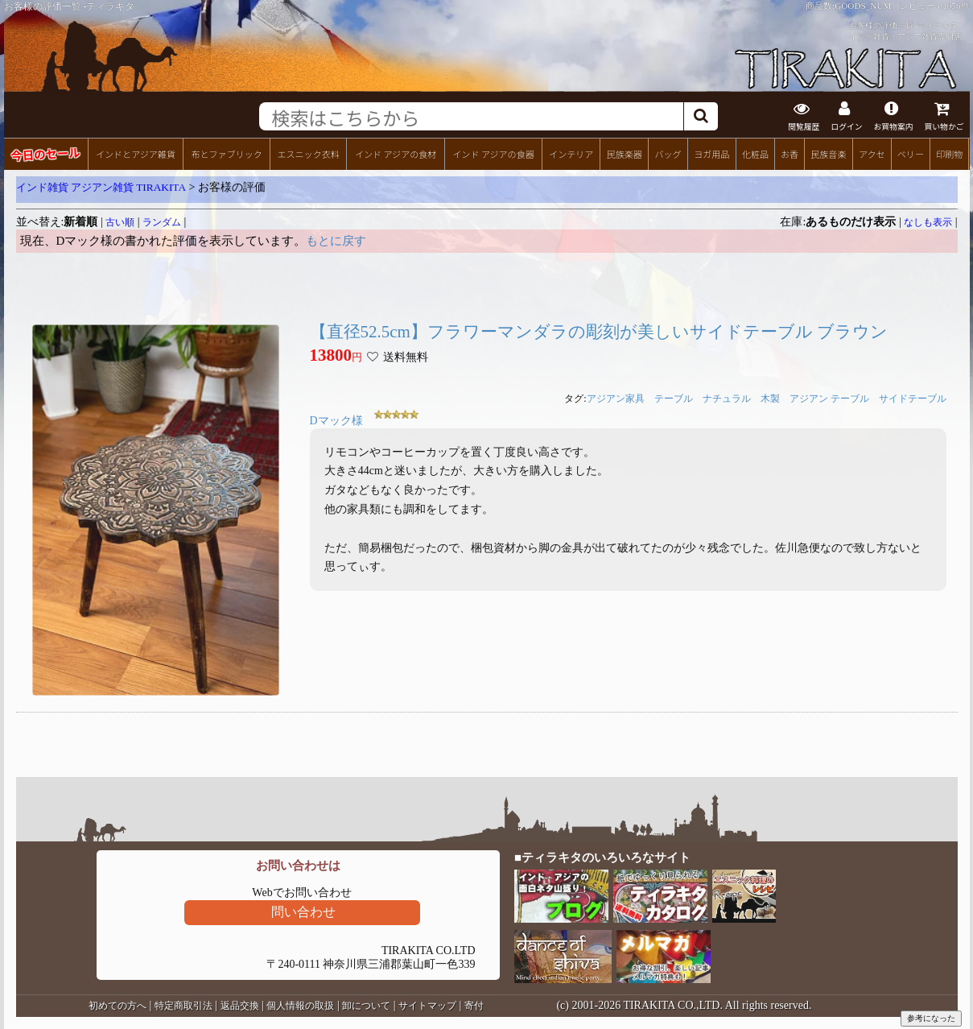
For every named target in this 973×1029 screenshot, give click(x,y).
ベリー (910, 153)
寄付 (474, 1005)
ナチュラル (727, 398)
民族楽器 (624, 153)
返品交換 (240, 1005)
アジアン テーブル (829, 398)
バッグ (667, 153)
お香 (789, 153)
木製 (770, 398)
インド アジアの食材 (395, 153)
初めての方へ (117, 1005)
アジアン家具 (616, 398)
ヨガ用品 (711, 153)
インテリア (571, 153)
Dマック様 (336, 421)
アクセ (872, 153)
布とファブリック (226, 153)
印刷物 (949, 153)
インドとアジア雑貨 (135, 153)
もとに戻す (336, 240)
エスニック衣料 (308, 153)
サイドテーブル (912, 398)
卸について (366, 1005)
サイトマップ (427, 1005)
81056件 (954, 5)
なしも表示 (928, 222)
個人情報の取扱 (300, 1005)
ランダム (161, 222)
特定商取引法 (183, 1005)
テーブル (673, 398)
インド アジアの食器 (493, 153)
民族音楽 (828, 153)
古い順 (119, 222)
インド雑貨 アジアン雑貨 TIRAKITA (101, 187)
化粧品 (755, 153)
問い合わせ (303, 912)
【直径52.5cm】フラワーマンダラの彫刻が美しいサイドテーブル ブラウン (599, 331)
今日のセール (45, 153)
